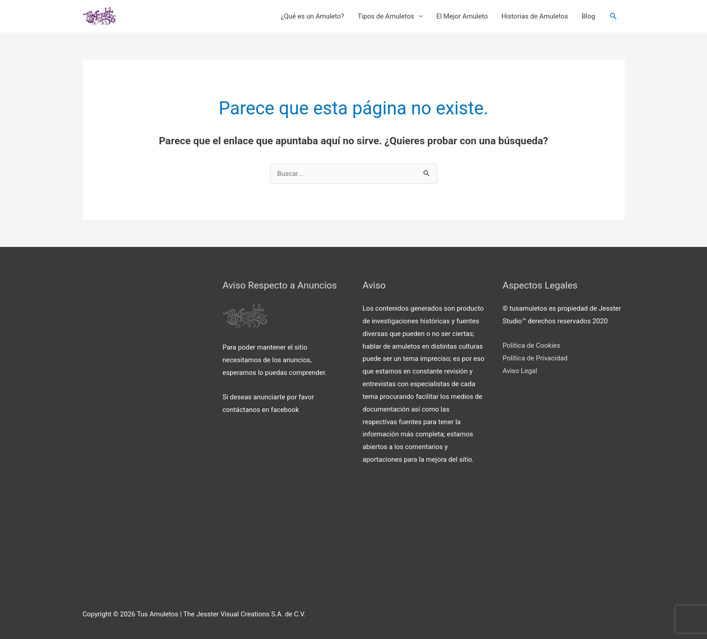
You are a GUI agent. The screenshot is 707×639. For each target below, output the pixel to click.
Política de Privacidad (535, 358)
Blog (588, 16)
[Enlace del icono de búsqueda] (613, 16)
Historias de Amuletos (534, 16)
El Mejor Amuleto (462, 16)
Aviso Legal (520, 371)
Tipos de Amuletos (386, 16)
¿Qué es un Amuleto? (312, 16)
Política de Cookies (532, 345)
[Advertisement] (144, 418)
